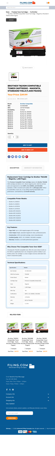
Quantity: (10, 133)
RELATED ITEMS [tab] (15, 314)
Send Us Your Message (17, 377)
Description (14, 168)
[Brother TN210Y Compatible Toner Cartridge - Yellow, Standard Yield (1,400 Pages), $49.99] (42, 328)
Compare (13, 348)
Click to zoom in (27, 68)
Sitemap (8, 428)
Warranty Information (33, 168)
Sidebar (11, 20)
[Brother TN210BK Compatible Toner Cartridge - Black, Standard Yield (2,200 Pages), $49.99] (27, 328)
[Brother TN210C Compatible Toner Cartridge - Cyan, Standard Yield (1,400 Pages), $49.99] (13, 328)
